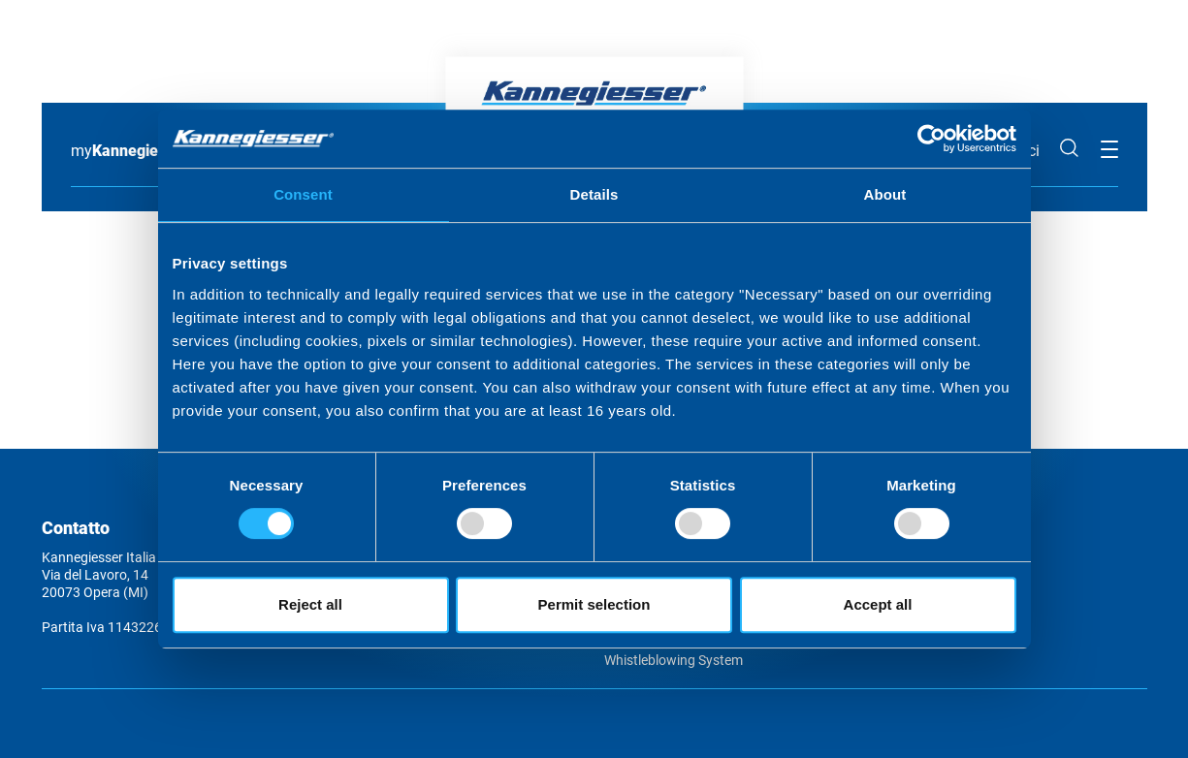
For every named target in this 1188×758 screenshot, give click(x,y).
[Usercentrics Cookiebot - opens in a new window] (931, 138)
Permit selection (594, 604)
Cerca (1069, 148)
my (129, 151)
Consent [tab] (303, 194)
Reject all (310, 604)
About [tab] (885, 194)
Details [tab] (594, 194)
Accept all (878, 604)
